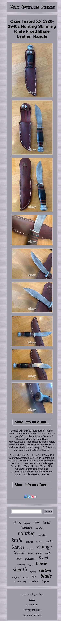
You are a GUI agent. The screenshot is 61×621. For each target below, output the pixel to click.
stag (17, 521)
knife (16, 540)
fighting (33, 572)
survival (34, 581)
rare (34, 577)
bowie (41, 563)
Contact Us (32, 604)
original (16, 577)
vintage (44, 547)
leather (19, 552)
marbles (42, 535)
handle (26, 527)
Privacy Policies (32, 609)
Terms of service (32, 615)
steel (18, 558)
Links (32, 599)
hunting (26, 533)
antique (29, 542)
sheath (20, 569)
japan (45, 581)
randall (39, 528)
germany (20, 581)
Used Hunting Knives (31, 594)
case (37, 522)
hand (30, 553)
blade (46, 576)
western (30, 549)
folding (30, 565)
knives (18, 547)
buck (47, 553)
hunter (46, 522)
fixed (43, 557)
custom (45, 570)
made (48, 541)
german (30, 558)
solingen (21, 564)
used (38, 541)
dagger (27, 523)
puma (39, 553)
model (26, 578)
